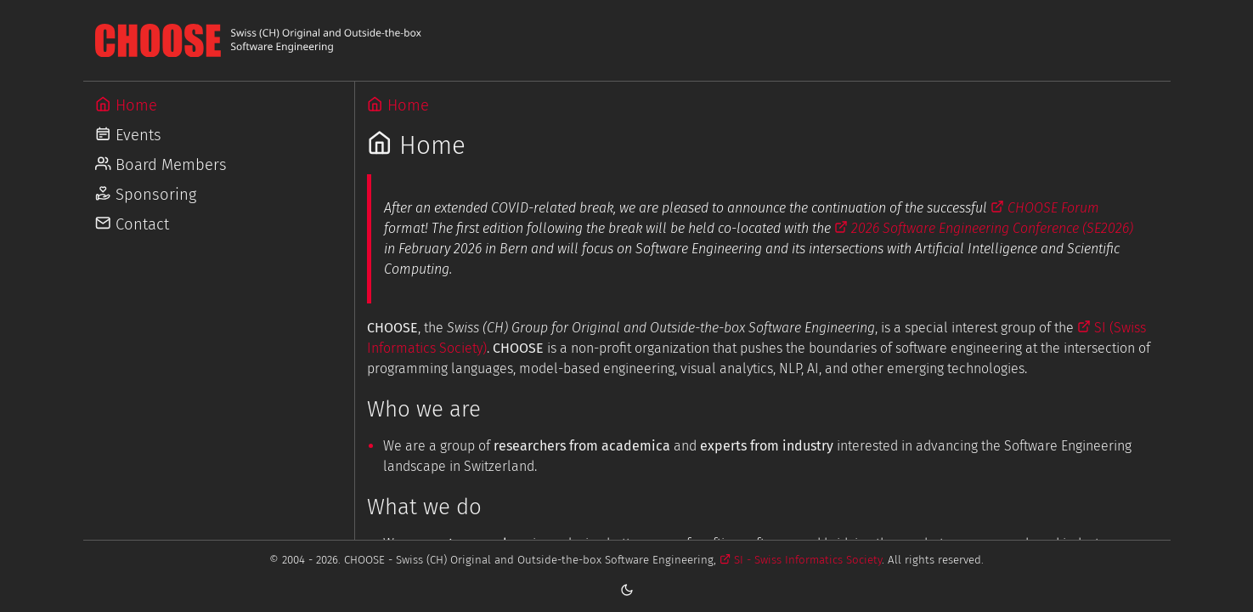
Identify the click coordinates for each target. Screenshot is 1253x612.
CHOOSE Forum (1045, 208)
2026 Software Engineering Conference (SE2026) (983, 228)
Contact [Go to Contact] (131, 224)
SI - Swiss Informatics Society (801, 560)
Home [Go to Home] (125, 105)
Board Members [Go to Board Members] (160, 165)
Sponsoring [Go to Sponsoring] (145, 194)
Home (397, 105)
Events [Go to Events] (128, 135)
